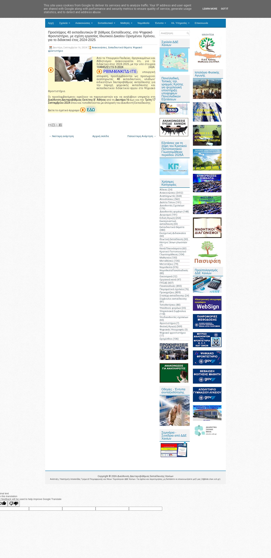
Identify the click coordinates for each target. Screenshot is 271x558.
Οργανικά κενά (168, 279)
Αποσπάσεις (167, 199)
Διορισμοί (165, 214)
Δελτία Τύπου (167, 202)
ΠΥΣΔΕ (163, 282)
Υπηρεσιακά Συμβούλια (173, 311)
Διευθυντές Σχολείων (172, 205)
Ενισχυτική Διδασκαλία (173, 233)
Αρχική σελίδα (100, 136)
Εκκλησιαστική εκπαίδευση (168, 222)
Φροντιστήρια (168, 323)
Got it (224, 8)
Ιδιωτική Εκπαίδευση (171, 239)
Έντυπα (161, 21)
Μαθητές (127, 21)
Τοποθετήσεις (168, 304)
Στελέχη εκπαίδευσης (172, 295)
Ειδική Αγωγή (167, 218)
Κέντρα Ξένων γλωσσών (173, 242)
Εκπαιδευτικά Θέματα (120, 47)
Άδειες (163, 189)
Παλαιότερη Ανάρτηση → (141, 136)
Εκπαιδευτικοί (108, 21)
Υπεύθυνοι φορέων (170, 308)
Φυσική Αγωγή (168, 326)
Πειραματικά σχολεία (172, 289)
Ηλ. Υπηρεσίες (181, 21)
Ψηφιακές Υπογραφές (172, 329)
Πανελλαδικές (168, 286)
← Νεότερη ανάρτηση (61, 136)
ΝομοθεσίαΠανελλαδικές (174, 270)
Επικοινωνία (201, 23)
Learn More (209, 8)
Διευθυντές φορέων (171, 211)
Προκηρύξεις (167, 292)
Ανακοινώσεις (85, 21)
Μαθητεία (165, 257)
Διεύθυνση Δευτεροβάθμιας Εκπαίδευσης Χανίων (145, 476)
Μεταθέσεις (167, 260)
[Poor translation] (14, 503)
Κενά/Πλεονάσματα (171, 248)
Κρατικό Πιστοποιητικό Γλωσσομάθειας (173, 253)
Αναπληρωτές (168, 196)
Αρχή (51, 23)
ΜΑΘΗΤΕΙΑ (208, 34)
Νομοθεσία (143, 23)
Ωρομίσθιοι (166, 338)
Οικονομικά (166, 276)
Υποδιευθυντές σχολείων (174, 317)
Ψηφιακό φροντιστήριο (173, 332)
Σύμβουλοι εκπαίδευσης (173, 298)
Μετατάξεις (166, 264)
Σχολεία (65, 21)
